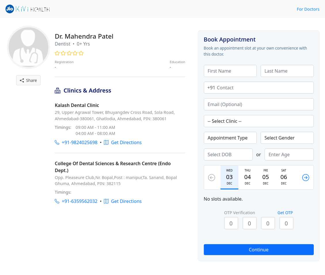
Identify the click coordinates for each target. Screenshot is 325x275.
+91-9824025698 (76, 142)
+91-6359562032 (76, 201)
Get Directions (123, 142)
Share (28, 80)
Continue (258, 249)
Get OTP (285, 212)
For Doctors (308, 9)
